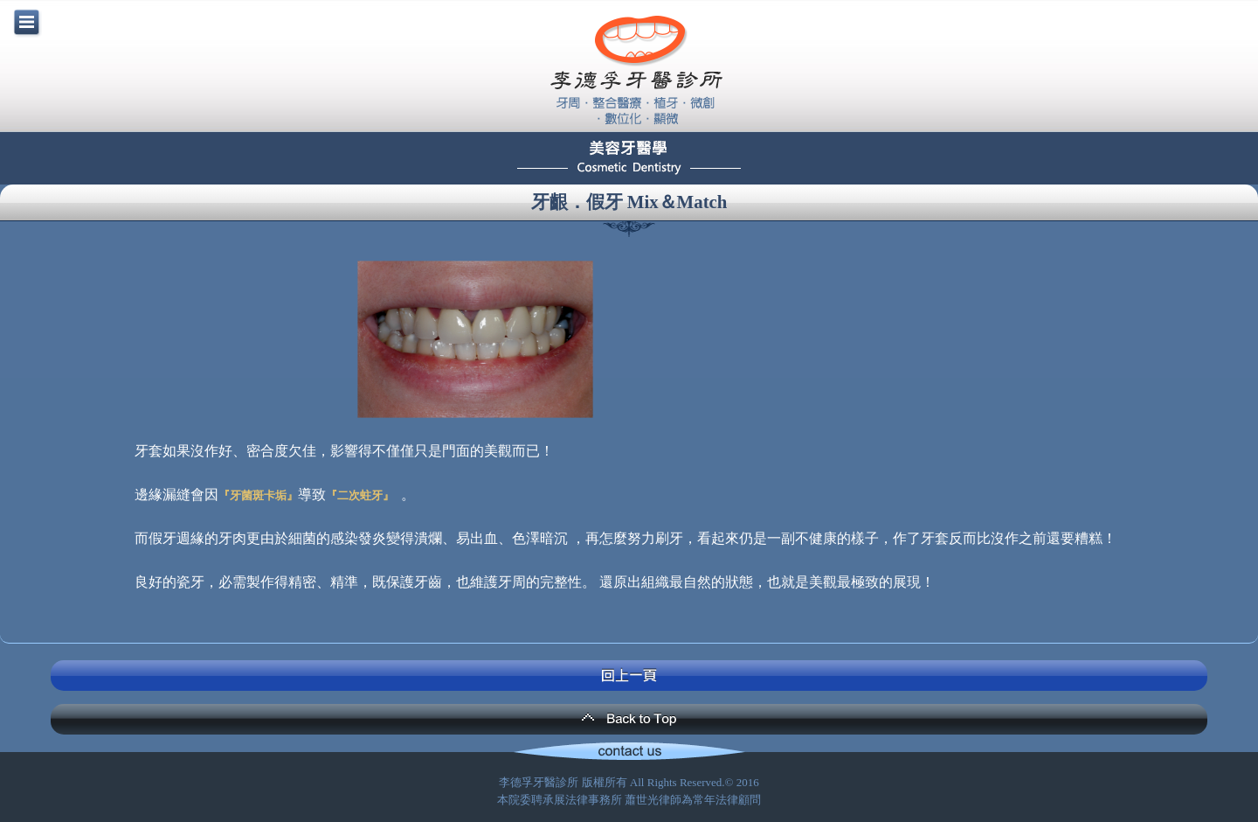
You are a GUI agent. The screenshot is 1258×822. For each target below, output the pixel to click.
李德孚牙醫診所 (636, 70)
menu (26, 22)
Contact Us (629, 753)
